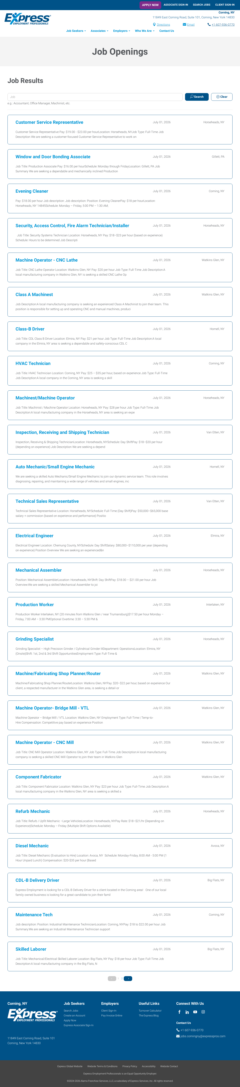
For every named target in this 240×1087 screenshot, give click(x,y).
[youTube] (195, 1012)
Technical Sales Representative (47, 501)
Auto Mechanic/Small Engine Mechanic (55, 467)
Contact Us (166, 31)
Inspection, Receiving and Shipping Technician (62, 433)
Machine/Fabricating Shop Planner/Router (58, 674)
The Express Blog (149, 1015)
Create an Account (74, 1015)
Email (191, 25)
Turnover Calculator (150, 1010)
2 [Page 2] (122, 979)
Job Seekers (74, 31)
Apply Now (150, 5)
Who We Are (143, 31)
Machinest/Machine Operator (45, 398)
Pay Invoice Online (111, 1015)
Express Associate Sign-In (79, 1025)
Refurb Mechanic (33, 812)
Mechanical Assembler (39, 570)
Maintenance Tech (34, 915)
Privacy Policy (129, 1066)
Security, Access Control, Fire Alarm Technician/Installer (72, 226)
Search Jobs (201, 4)
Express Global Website (69, 1066)
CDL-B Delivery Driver (37, 880)
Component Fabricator (38, 777)
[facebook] (179, 1012)
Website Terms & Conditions (102, 1066)
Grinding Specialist (35, 639)
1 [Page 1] (118, 979)
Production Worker (35, 605)
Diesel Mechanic (32, 846)
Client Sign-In (225, 4)
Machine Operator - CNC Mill (45, 743)
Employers (120, 31)
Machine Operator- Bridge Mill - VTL (52, 708)
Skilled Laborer (31, 949)
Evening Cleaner (32, 191)
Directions (163, 25)
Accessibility (148, 1066)
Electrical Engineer (34, 536)
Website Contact (169, 1066)
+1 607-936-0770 (223, 25)
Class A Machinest (34, 295)
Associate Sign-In (176, 4)
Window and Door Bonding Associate (53, 157)
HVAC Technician (33, 364)
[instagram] (203, 1012)
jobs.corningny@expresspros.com (203, 1036)
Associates (98, 31)
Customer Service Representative (49, 122)
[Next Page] (128, 979)
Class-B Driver (30, 329)
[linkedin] (187, 1012)
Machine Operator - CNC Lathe (47, 260)
